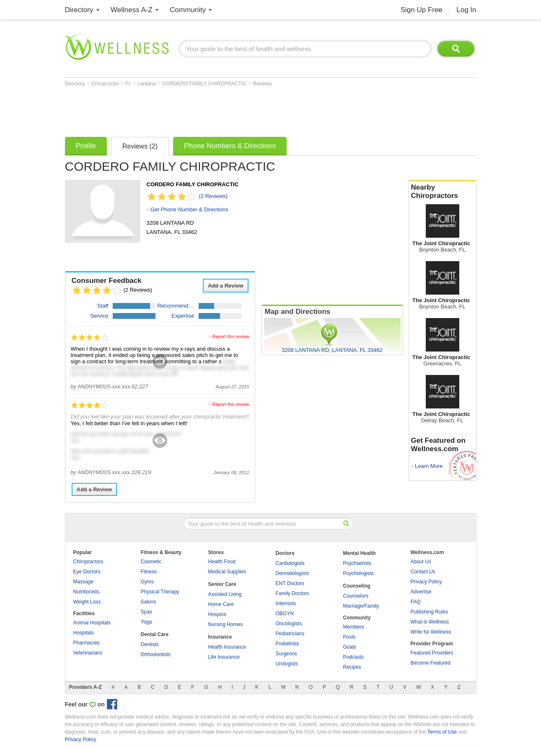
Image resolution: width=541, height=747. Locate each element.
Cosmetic (151, 562)
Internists (286, 603)
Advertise (421, 592)
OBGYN (285, 613)
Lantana (147, 84)
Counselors (356, 596)
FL (128, 84)
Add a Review (225, 285)
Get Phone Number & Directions (189, 209)
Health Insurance (227, 647)
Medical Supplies (227, 572)
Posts (349, 637)
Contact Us (423, 572)
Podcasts (353, 657)
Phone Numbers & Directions (230, 146)
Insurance (220, 637)
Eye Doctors (87, 572)
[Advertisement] (217, 109)
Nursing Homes (225, 624)
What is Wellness (430, 622)
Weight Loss (87, 602)
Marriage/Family (361, 606)
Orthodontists (156, 654)
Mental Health (359, 553)
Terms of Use (442, 732)
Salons (148, 602)
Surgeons (286, 654)
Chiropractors (88, 562)
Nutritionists (86, 592)
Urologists (287, 664)
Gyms (147, 582)
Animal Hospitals (92, 623)
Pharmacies (86, 643)
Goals (349, 647)
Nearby (442, 191)
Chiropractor (105, 84)
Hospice (217, 614)
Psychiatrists (357, 563)
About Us (421, 562)
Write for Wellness (431, 632)
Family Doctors (292, 593)
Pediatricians (290, 634)
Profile (86, 146)
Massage (83, 582)
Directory (79, 10)
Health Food (222, 562)
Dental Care (155, 634)
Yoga (146, 622)
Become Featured (430, 663)
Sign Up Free (422, 10)
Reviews (262, 84)
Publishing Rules (429, 612)
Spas (146, 612)
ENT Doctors (290, 583)
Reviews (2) (140, 146)
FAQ (416, 602)
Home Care (221, 604)
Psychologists (358, 573)
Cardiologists (290, 563)
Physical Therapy (160, 592)
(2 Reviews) (213, 196)
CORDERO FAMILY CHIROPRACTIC (205, 84)
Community (188, 10)
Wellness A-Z (132, 10)
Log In (466, 10)
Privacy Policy (426, 582)
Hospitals (83, 633)
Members (353, 627)
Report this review (230, 336)
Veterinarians (88, 653)
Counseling (356, 586)
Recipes (352, 667)
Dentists (150, 644)
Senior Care (222, 584)
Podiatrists (287, 644)
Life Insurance (224, 657)
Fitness (149, 572)
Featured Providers (432, 653)
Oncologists (289, 623)
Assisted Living (225, 594)
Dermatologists (292, 573)
